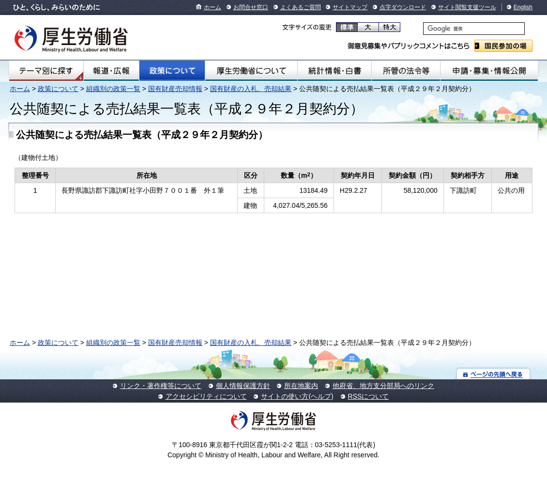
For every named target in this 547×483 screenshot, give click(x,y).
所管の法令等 (406, 71)
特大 (389, 27)
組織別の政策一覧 (113, 89)
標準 (346, 27)
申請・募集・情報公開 (489, 71)
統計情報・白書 (334, 71)
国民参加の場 (503, 46)
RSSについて (368, 396)
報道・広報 (111, 71)
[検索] (474, 28)
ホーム (212, 7)
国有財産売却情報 (175, 89)
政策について (172, 71)
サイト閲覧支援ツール (467, 7)
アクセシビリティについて (206, 396)
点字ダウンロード (403, 7)
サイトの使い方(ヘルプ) (297, 396)
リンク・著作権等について (160, 386)
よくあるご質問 (300, 7)
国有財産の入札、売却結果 (250, 89)
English (523, 7)
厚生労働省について (251, 71)
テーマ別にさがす (46, 70)
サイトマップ (350, 7)
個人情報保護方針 (243, 386)
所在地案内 (301, 386)
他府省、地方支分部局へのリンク (383, 386)
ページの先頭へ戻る (493, 373)
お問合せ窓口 (250, 7)
